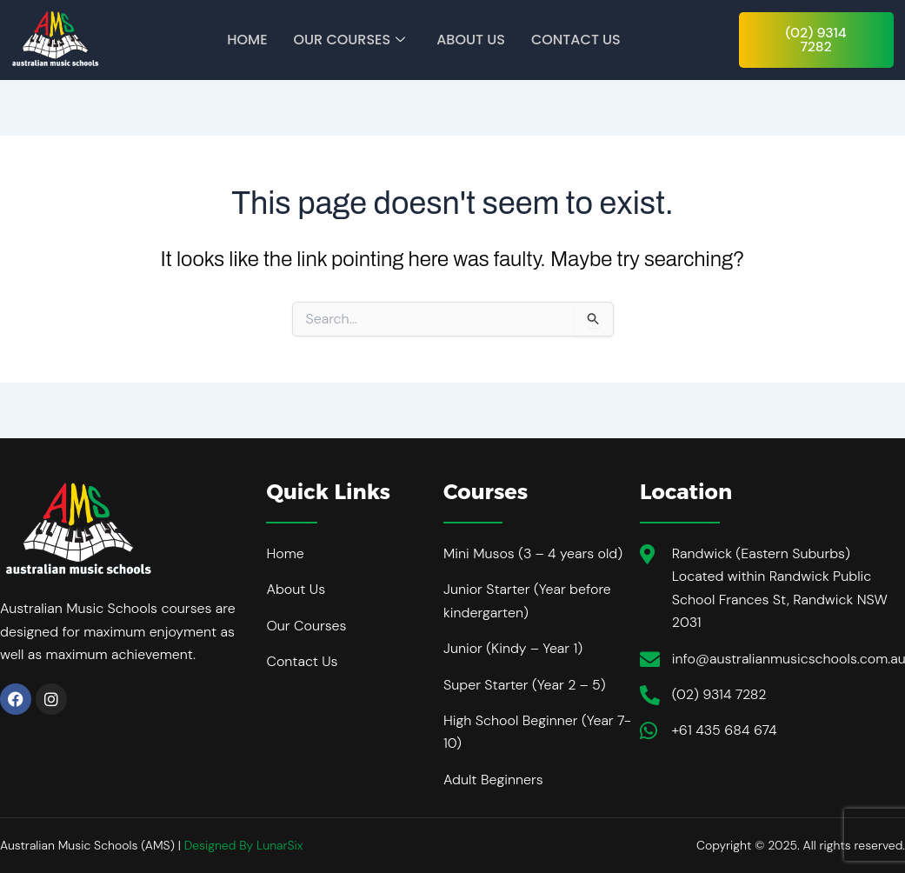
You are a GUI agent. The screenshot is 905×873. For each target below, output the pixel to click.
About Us (470, 40)
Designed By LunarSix (243, 845)
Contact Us (576, 40)
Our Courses (350, 40)
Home (247, 40)
